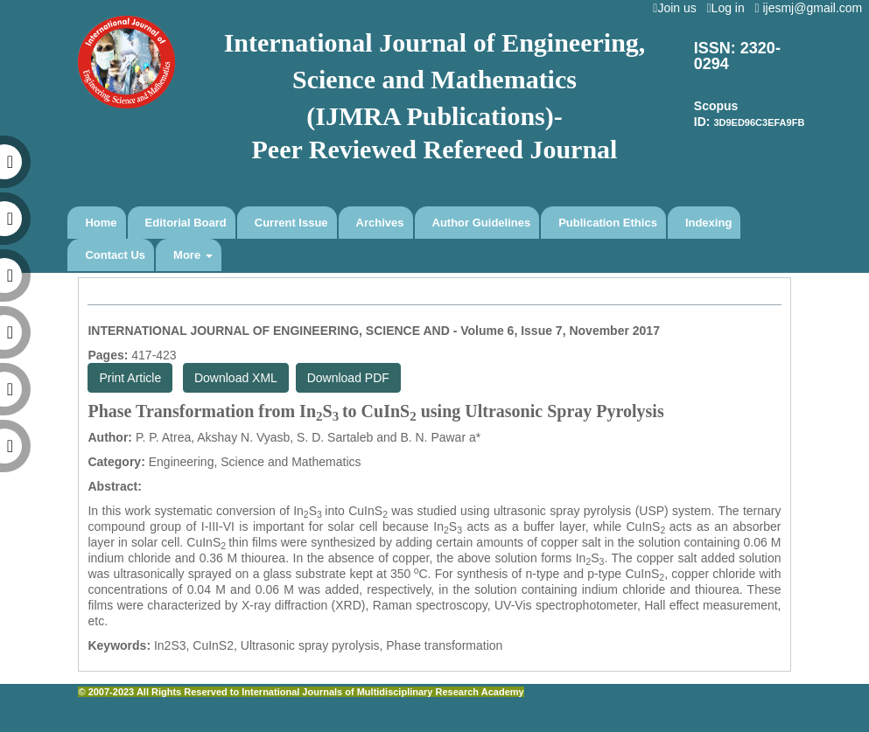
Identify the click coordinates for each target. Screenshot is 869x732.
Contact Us (115, 254)
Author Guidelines (481, 222)
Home (100, 222)
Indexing (708, 222)
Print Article (130, 378)
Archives (380, 222)
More (193, 254)
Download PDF (348, 378)
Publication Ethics (607, 222)
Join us (678, 8)
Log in (728, 8)
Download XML (235, 378)
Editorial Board (186, 222)
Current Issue (291, 222)
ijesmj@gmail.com (811, 8)
